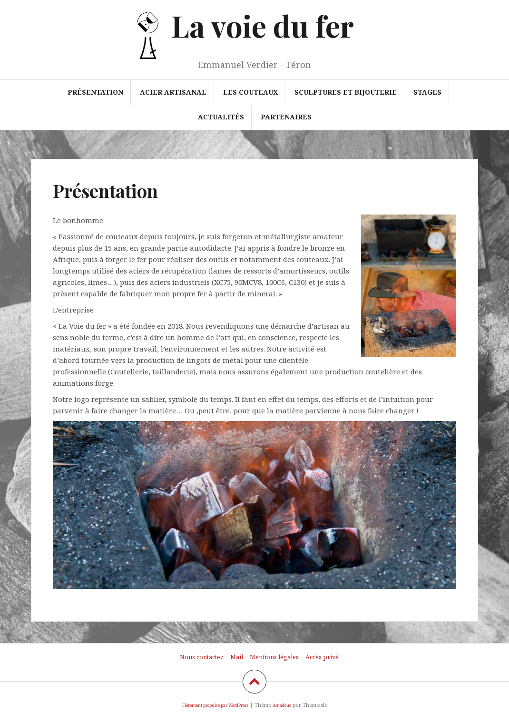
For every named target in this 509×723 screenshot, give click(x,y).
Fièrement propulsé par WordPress (215, 705)
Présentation (95, 92)
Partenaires (286, 116)
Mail (236, 657)
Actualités (221, 116)
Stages (427, 92)
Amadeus (282, 705)
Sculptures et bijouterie (345, 92)
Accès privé (322, 657)
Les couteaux (250, 92)
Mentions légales (274, 657)
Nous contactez (202, 657)
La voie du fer (262, 25)
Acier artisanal (173, 92)
